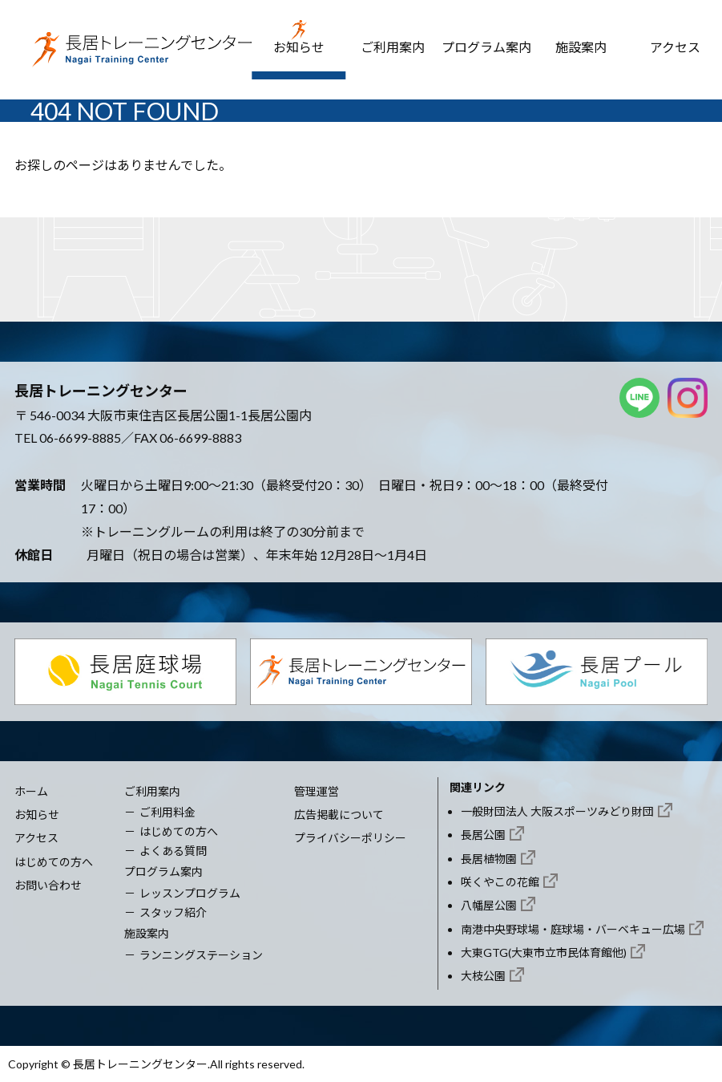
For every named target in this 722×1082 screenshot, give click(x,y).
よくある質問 (173, 850)
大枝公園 (483, 976)
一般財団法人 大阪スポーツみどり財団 (557, 811)
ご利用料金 (167, 812)
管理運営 (316, 791)
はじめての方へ (53, 862)
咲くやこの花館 (500, 882)
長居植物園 (489, 858)
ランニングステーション (201, 955)
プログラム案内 (486, 47)
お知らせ (299, 47)
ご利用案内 (393, 47)
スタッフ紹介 (173, 912)
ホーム (31, 791)
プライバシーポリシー (350, 838)
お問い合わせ (48, 885)
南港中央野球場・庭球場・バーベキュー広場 (573, 929)
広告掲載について (339, 814)
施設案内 (581, 47)
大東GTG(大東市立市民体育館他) (544, 952)
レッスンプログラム (189, 893)
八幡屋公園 (489, 905)
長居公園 (483, 834)
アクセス (675, 47)
